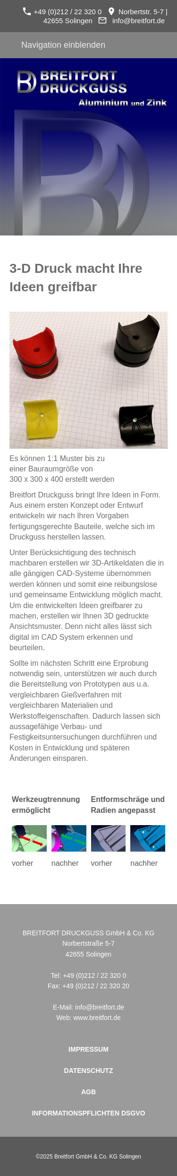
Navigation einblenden (63, 45)
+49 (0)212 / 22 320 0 (62, 12)
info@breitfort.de (138, 21)
